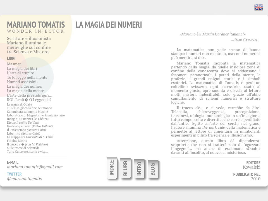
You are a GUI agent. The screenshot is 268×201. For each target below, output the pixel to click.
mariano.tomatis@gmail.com (35, 167)
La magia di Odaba (19, 104)
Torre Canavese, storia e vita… (27, 152)
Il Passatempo (26, 130)
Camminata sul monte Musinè (27, 112)
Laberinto (23, 133)
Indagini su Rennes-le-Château (28, 119)
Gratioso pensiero (30, 126)
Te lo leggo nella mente (27, 77)
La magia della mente (25, 90)
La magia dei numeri (24, 86)
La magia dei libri (22, 68)
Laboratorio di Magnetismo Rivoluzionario (36, 115)
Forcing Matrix (17, 141)
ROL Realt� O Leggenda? (29, 99)
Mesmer (14, 63)
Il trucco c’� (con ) (27, 144)
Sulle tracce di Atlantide (23, 148)
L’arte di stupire (20, 72)
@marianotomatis (24, 178)
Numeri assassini (22, 81)
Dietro (23, 123)
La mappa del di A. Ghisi (30, 137)
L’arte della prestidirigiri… (29, 95)
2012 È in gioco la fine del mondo (29, 108)
